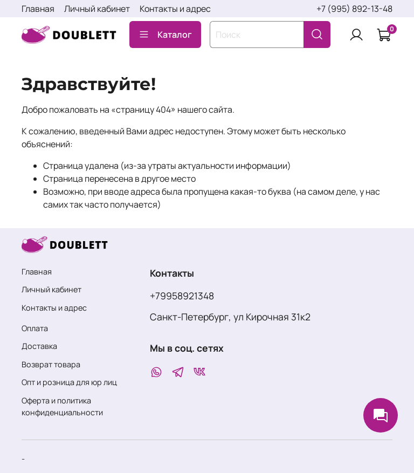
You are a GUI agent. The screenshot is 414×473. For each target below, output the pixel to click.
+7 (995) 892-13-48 (354, 9)
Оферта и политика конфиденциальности (62, 406)
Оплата (35, 328)
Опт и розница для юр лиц (69, 382)
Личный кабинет (97, 9)
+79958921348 (182, 295)
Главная (38, 9)
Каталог (165, 34)
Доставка (39, 346)
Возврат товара (51, 364)
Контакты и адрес (175, 9)
